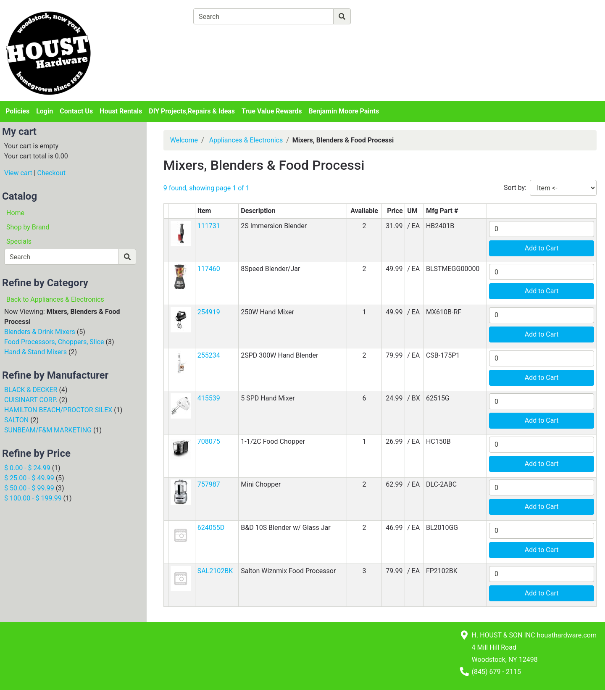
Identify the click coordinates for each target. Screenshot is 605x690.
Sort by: (515, 188)
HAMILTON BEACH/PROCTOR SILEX (58, 410)
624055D (210, 528)
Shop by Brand (27, 227)
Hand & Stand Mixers (35, 352)
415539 (208, 398)
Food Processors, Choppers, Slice (54, 342)
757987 (208, 484)
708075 (208, 441)
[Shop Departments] (162, 16)
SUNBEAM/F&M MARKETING (48, 430)
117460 (208, 269)
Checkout (51, 173)
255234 (208, 355)
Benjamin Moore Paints (344, 111)
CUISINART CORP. (30, 400)
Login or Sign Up (521, 27)
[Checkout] (332, 36)
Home (15, 213)
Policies (17, 111)
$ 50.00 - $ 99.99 (29, 488)
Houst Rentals (121, 111)
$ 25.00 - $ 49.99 (29, 478)
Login (44, 111)
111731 (208, 226)
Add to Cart (542, 248)
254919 (208, 312)
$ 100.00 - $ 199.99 (33, 498)
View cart (18, 173)
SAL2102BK (215, 571)
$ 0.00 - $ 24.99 (27, 468)
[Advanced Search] (387, 16)
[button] (181, 233)
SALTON (16, 420)
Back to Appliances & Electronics (55, 299)
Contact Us (76, 111)
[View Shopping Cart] (226, 36)
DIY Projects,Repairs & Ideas (192, 111)
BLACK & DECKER (30, 390)
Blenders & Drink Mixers (39, 332)
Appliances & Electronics (246, 140)
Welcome (184, 140)
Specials (19, 241)
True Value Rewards (272, 111)
